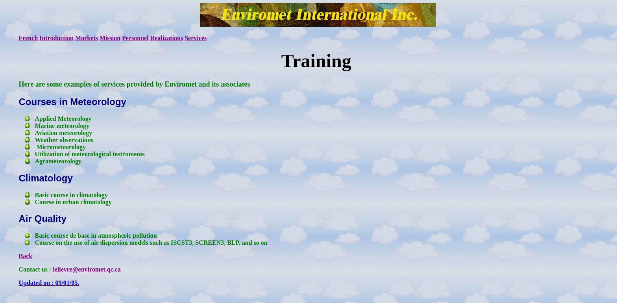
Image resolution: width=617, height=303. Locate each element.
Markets (86, 38)
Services (196, 38)
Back (26, 256)
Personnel (135, 38)
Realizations (166, 38)
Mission (110, 38)
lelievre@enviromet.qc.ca (85, 269)
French (28, 38)
